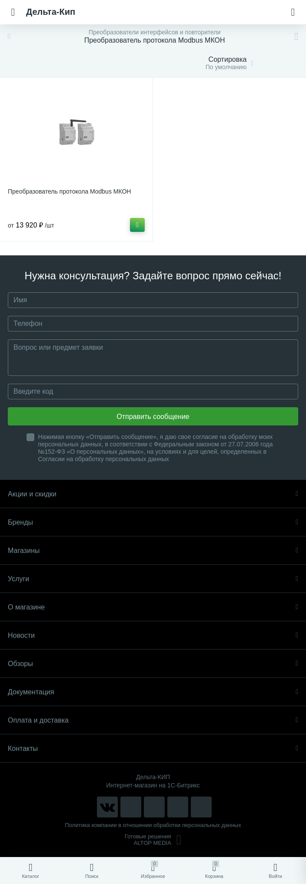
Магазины (153, 550)
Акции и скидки (153, 494)
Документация (153, 692)
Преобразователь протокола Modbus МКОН (69, 191)
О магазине (153, 607)
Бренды (153, 522)
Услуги (153, 579)
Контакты (153, 748)
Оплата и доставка (153, 720)
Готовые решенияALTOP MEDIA (153, 840)
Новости (153, 635)
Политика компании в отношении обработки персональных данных (153, 825)
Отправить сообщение (152, 416)
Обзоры (153, 663)
